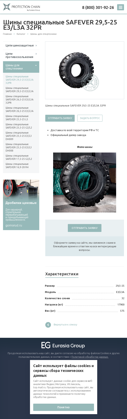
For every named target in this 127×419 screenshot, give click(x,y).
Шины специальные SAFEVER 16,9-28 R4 (17, 165)
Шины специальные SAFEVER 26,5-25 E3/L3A (19, 109)
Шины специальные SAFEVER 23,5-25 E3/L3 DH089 (19, 135)
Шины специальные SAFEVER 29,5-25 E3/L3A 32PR (19, 79)
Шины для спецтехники (14, 67)
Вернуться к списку (61, 325)
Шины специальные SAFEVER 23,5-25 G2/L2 (19, 126)
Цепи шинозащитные (20, 45)
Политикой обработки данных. (89, 357)
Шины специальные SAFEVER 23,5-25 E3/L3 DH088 (19, 147)
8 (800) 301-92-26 (98, 7)
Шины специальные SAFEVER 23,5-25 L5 (17, 118)
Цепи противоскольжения (19, 55)
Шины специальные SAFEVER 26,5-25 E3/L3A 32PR (19, 99)
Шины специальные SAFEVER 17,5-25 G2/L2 (19, 157)
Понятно (63, 407)
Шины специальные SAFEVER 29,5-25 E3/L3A (19, 90)
